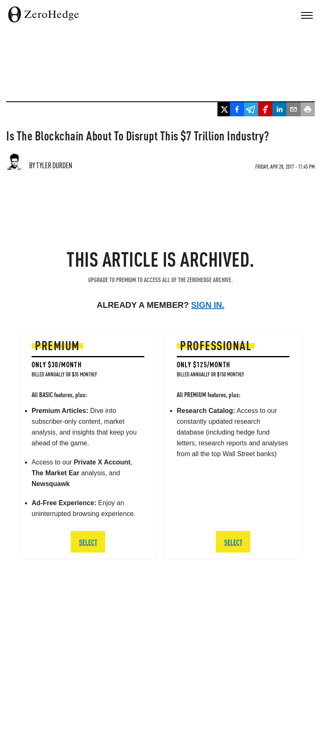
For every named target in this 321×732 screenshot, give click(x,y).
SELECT (88, 542)
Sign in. (208, 305)
